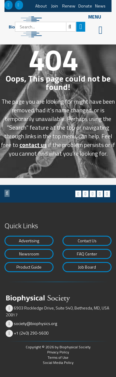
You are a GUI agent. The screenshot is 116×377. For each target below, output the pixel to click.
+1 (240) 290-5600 (31, 333)
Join (54, 6)
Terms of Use (58, 357)
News (100, 6)
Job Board (87, 267)
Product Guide (29, 267)
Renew (68, 6)
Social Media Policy (58, 362)
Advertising (29, 240)
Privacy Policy (58, 352)
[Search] (45, 27)
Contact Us (87, 240)
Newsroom (29, 254)
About (41, 6)
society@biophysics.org (35, 323)
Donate (85, 6)
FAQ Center (87, 254)
